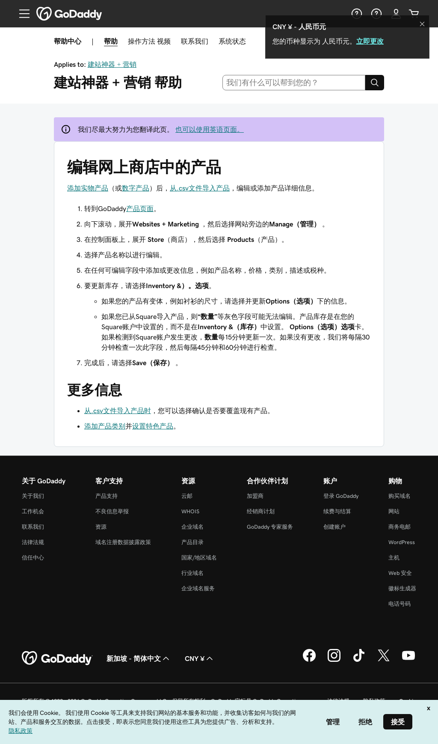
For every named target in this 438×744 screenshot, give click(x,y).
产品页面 (140, 208)
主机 (394, 557)
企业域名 (192, 527)
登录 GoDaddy (340, 496)
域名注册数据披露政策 (123, 542)
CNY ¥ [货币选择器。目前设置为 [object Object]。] (200, 658)
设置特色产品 (152, 426)
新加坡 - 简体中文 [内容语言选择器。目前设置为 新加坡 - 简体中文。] (139, 658)
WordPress (401, 542)
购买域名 (399, 496)
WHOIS (190, 511)
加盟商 (255, 496)
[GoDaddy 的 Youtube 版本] (408, 660)
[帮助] (356, 14)
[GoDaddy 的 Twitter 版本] (383, 660)
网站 (394, 511)
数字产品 (135, 188)
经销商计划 (261, 511)
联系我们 (194, 41)
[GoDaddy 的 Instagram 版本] (334, 660)
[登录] (396, 14)
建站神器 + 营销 (112, 64)
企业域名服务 (198, 588)
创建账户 (334, 527)
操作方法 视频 (149, 41)
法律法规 (33, 542)
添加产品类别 (104, 426)
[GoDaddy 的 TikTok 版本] (359, 660)
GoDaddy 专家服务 (270, 527)
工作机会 (33, 511)
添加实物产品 (87, 188)
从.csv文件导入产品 (200, 188)
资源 (101, 527)
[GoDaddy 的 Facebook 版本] (309, 660)
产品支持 (106, 496)
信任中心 (33, 557)
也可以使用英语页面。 (209, 129)
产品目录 (192, 542)
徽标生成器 (402, 588)
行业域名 (192, 573)
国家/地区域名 (199, 557)
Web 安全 (400, 573)
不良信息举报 (112, 511)
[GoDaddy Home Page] (57, 658)
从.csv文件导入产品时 (117, 410)
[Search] (374, 82)
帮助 (111, 41)
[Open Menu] (21, 13)
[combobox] (294, 82)
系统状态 (232, 41)
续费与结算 (337, 511)
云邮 (186, 496)
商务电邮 (399, 527)
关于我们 (33, 496)
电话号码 (399, 604)
